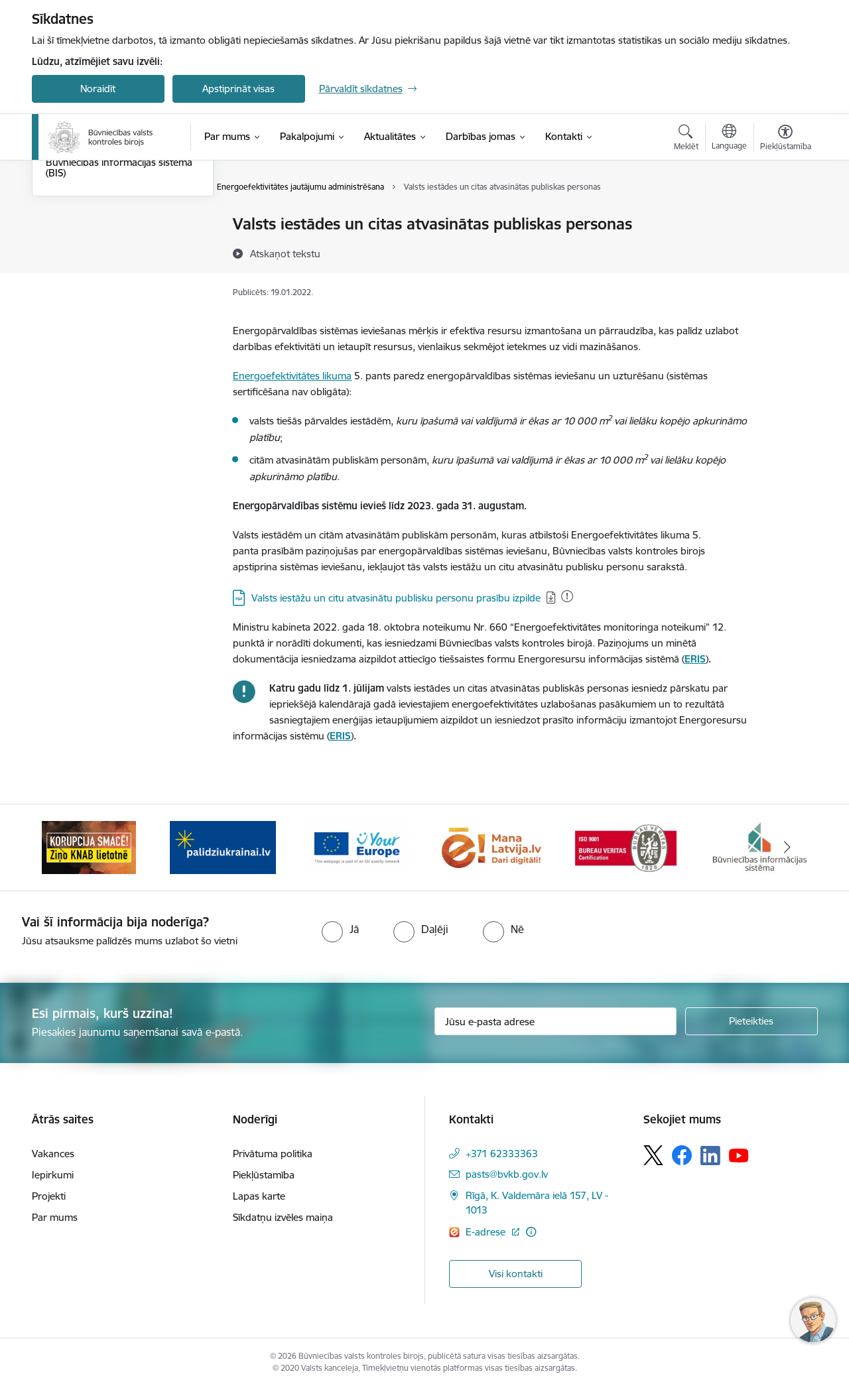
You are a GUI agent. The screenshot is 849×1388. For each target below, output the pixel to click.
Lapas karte (259, 1196)
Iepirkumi (53, 1174)
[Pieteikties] (751, 1021)
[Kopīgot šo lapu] (785, 251)
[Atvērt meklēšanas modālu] (686, 139)
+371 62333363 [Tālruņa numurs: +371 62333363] (502, 1153)
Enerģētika (70, 281)
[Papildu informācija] (531, 1232)
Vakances (53, 1153)
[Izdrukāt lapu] (785, 218)
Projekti (49, 1196)
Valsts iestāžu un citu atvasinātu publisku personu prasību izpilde (396, 598)
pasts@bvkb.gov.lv (507, 1174)
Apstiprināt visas (238, 88)
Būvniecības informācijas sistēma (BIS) (119, 310)
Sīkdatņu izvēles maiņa (283, 1217)
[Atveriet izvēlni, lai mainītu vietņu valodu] (729, 138)
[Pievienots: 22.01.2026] (567, 596)
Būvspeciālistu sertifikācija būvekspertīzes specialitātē (105, 253)
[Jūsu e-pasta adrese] (555, 1021)
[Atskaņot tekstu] (285, 253)
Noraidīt (97, 88)
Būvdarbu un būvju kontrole (109, 225)
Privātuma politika (272, 1153)
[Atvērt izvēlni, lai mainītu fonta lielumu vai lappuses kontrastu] (785, 139)
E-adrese (487, 1232)
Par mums (55, 1217)
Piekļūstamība (263, 1174)
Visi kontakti (516, 1273)
